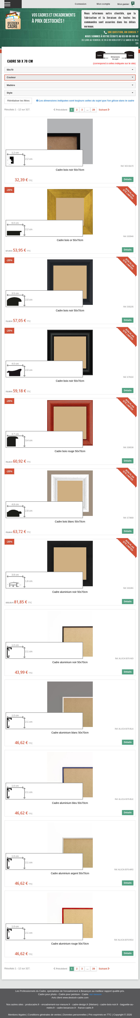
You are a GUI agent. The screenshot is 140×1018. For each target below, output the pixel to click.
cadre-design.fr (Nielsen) (85, 1004)
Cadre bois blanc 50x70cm (70, 521)
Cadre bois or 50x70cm (70, 240)
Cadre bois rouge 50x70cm (70, 451)
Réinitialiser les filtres (18, 100)
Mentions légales (17, 1014)
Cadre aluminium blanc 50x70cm (70, 732)
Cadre (92, 994)
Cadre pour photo (47, 994)
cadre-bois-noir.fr (109, 1004)
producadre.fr (32, 1004)
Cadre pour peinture (69, 994)
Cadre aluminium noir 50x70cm (70, 591)
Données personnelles (75, 1014)
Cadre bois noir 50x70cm (70, 169)
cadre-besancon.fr (66, 1007)
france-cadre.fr (86, 1007)
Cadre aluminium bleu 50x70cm (70, 802)
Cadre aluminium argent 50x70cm (70, 873)
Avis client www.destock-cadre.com (70, 997)
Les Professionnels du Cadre (30, 991)
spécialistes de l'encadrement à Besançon (69, 991)
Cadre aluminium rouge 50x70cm (70, 943)
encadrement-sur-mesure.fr (56, 1004)
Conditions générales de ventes (44, 1014)
